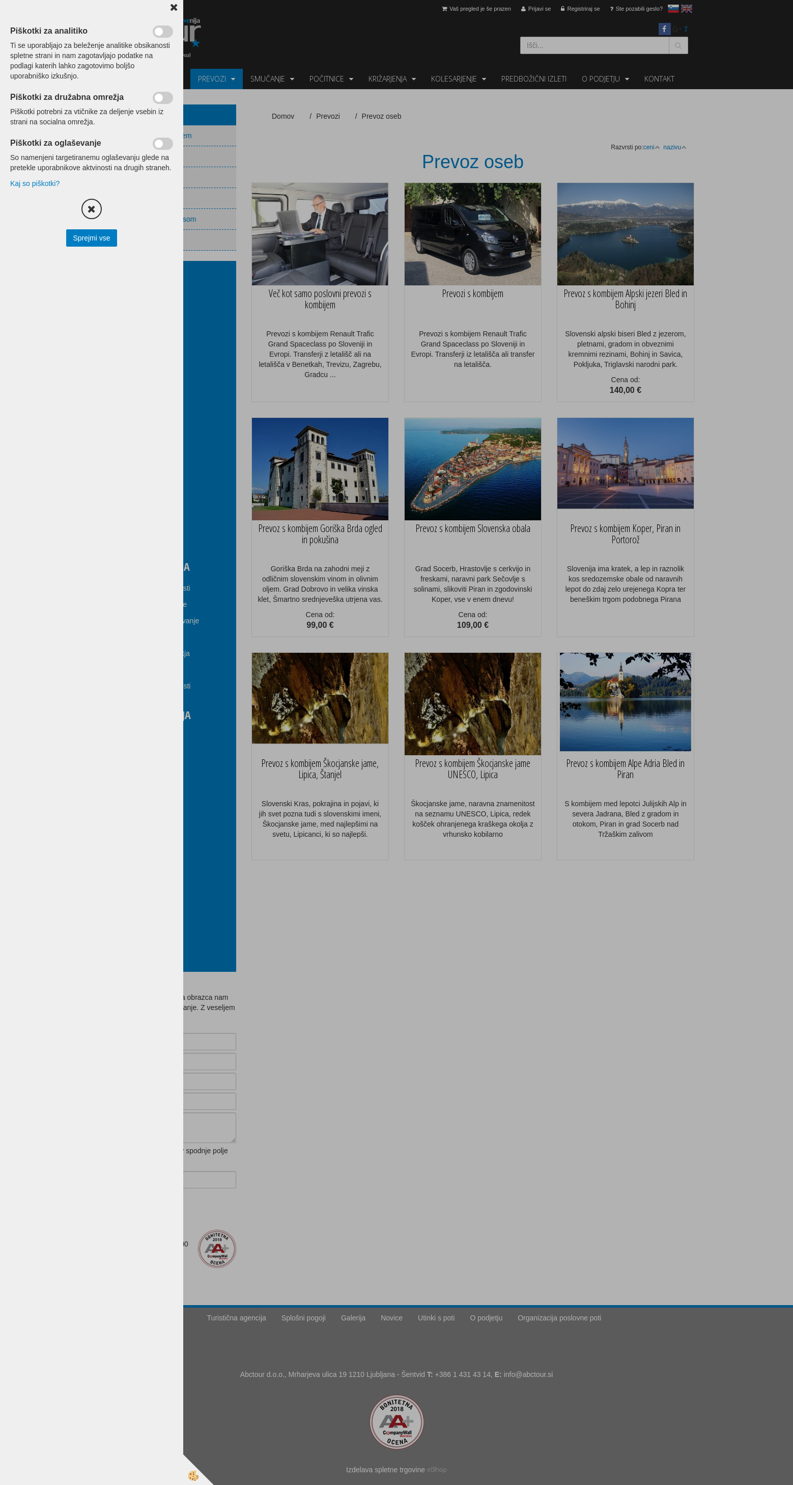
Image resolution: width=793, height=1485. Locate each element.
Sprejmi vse (91, 238)
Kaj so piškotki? (35, 183)
